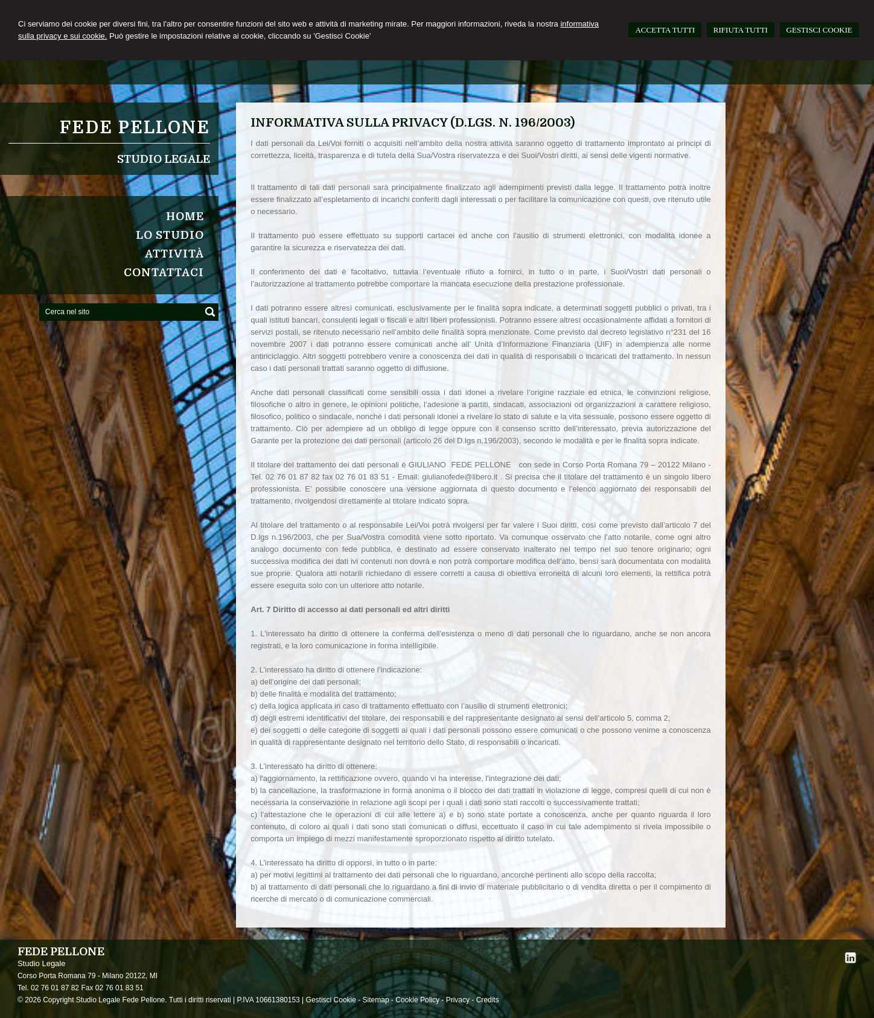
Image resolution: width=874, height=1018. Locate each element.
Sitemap (376, 1000)
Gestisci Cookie (331, 1000)
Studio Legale (163, 159)
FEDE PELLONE (135, 128)
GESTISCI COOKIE (819, 29)
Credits (487, 1000)
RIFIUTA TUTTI (740, 29)
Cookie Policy (417, 1000)
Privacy (458, 1000)
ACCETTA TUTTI (665, 29)
